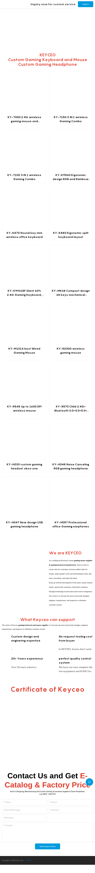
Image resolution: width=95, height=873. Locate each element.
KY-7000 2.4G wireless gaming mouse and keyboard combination (24, 119)
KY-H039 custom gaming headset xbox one (24, 466)
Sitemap (28, 869)
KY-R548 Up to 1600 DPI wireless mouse (24, 408)
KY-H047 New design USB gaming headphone (24, 524)
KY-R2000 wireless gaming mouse (71, 350)
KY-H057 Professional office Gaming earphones (70, 524)
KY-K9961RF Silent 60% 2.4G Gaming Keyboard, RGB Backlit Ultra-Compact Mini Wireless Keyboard (24, 293)
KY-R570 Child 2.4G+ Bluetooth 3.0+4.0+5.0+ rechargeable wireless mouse (70, 409)
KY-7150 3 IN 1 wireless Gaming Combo (71, 119)
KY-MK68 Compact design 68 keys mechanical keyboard (71, 293)
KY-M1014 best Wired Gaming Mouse (24, 350)
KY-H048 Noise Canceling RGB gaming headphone (70, 466)
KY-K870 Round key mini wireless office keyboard (24, 235)
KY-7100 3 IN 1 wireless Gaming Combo (24, 177)
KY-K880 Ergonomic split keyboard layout (70, 235)
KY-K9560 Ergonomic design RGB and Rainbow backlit (71, 177)
